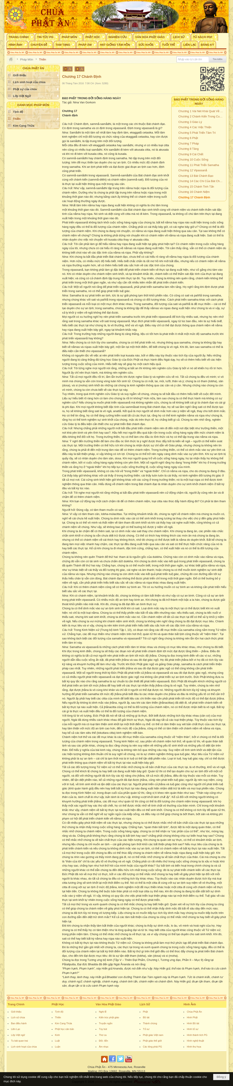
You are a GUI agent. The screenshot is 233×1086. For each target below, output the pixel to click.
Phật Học (58, 1004)
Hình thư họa (194, 1046)
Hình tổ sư (192, 1029)
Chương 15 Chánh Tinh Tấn (196, 186)
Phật (145, 1011)
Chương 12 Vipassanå (192, 170)
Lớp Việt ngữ (18, 1035)
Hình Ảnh (189, 1004)
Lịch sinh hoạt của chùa (24, 1046)
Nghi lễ (102, 1011)
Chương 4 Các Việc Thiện (194, 127)
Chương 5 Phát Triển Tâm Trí (197, 132)
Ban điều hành (19, 1023)
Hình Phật (192, 1017)
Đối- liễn (103, 1040)
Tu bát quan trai (19, 1040)
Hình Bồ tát (193, 1023)
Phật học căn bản (64, 1029)
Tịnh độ (59, 1011)
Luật (57, 1040)
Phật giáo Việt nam (153, 1035)
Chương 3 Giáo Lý (190, 122)
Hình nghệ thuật (195, 1040)
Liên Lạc (15, 1029)
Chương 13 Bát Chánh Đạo (195, 175)
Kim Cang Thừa (63, 1023)
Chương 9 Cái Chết (190, 154)
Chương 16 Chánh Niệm (194, 191)
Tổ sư (146, 1029)
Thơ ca (103, 1035)
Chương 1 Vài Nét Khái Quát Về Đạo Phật (201, 111)
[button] (20, 37)
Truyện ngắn (105, 1023)
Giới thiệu (16, 1011)
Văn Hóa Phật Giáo (108, 1004)
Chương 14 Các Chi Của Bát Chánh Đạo (201, 181)
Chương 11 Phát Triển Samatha (198, 165)
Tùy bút (103, 1029)
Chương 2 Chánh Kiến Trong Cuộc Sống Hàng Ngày (201, 116)
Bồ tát (146, 1017)
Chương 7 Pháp (188, 143)
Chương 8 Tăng (188, 148)
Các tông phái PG (152, 1046)
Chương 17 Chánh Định (194, 197)
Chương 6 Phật (188, 138)
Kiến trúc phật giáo (109, 1017)
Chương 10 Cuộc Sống (193, 159)
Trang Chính (16, 1004)
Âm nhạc (103, 1046)
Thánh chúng (150, 1023)
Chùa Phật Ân (194, 1011)
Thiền (58, 1017)
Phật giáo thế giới (152, 1040)
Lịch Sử (145, 1004)
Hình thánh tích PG (197, 1035)
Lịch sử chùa (18, 1017)
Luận (57, 1046)
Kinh (57, 1035)
